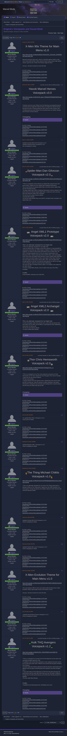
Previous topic (52, 33)
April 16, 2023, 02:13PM (27, 355)
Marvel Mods (9, 9)
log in (23, 2)
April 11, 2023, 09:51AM (27, 302)
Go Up (4, 712)
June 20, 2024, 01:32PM (27, 638)
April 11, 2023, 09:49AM (27, 227)
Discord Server (21, 17)
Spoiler (26, 119)
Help (50, 731)
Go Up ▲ (61, 731)
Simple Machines (15, 733)
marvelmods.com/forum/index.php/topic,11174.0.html (34, 71)
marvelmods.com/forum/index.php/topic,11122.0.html (34, 77)
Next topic (60, 33)
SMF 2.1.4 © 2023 (7, 733)
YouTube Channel (32, 17)
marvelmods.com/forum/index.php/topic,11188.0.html (34, 74)
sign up (29, 2)
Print (62, 37)
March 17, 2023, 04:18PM (27, 139)
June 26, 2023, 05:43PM (27, 414)
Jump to (41, 722)
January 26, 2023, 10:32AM (28, 84)
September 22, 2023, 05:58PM (28, 441)
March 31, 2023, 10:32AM (27, 166)
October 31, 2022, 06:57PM (28, 42)
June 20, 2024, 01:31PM (27, 611)
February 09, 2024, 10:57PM (28, 570)
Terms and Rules (55, 731)
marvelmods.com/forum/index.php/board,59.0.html (34, 80)
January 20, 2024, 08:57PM (28, 517)
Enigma (12, 51)
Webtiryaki (11, 731)
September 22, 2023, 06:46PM (28, 468)
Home (6, 17)
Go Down (5, 37)
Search (12, 17)
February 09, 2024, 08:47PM (28, 543)
